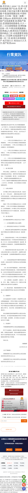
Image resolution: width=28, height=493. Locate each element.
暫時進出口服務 (20, 98)
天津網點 (4, 468)
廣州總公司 (9, 463)
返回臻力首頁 (8, 429)
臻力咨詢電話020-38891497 (14, 106)
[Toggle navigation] (25, 2)
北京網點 (16, 468)
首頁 (3, 73)
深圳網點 (16, 463)
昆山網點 (16, 465)
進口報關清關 (14, 95)
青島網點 (22, 465)
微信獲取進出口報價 (14, 103)
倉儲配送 (22, 95)
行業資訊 (8, 73)
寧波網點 (22, 463)
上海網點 (10, 465)
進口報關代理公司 (17, 85)
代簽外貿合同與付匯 (9, 98)
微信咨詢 (9, 68)
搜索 (24, 421)
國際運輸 (6, 95)
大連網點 (10, 468)
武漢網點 (4, 465)
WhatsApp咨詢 (14, 393)
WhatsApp (18, 68)
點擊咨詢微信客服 (14, 390)
